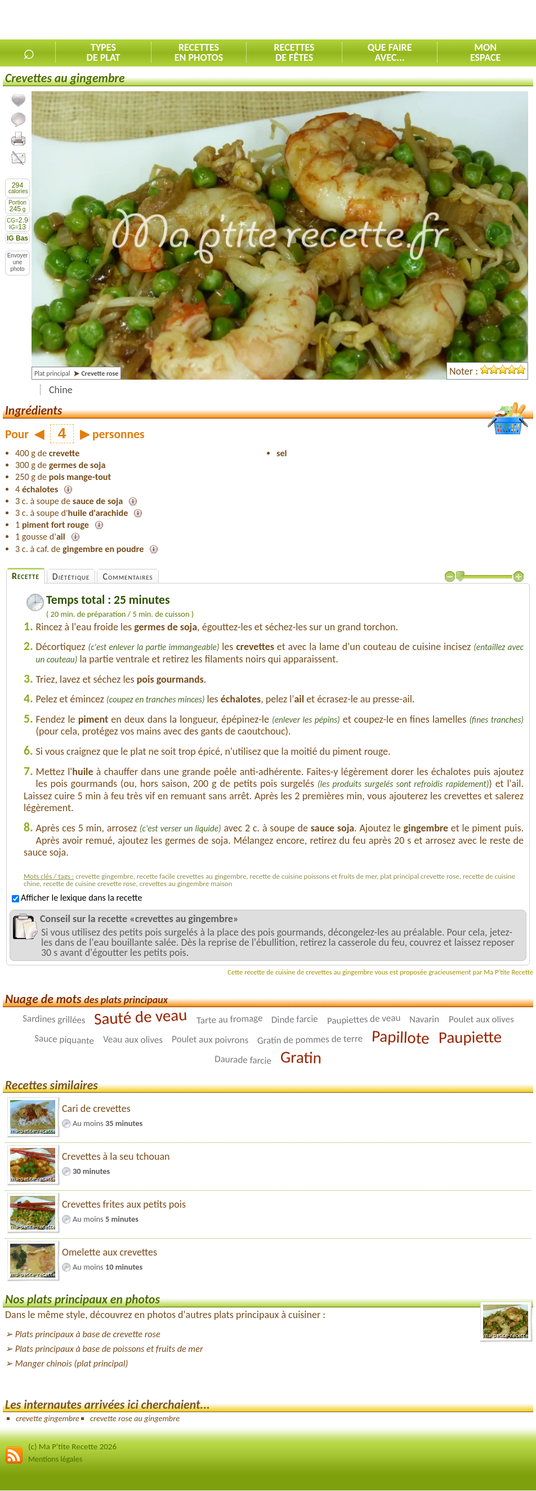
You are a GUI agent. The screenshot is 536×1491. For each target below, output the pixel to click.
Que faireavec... (390, 52)
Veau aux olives (133, 1039)
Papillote (400, 1037)
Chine (61, 390)
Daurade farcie (243, 1060)
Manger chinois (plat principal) (71, 1363)
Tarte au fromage (229, 1019)
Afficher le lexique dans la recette (77, 897)
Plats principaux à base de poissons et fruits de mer (109, 1348)
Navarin (424, 1019)
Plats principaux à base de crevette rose (87, 1334)
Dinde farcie (294, 1019)
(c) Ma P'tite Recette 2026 (72, 1446)
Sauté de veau (140, 1016)
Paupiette (470, 1037)
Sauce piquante (64, 1039)
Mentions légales (55, 1459)
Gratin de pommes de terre (310, 1039)
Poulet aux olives (481, 1019)
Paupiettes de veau (363, 1019)
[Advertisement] (404, 20)
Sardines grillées (53, 1019)
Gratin (301, 1057)
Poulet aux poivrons (210, 1039)
